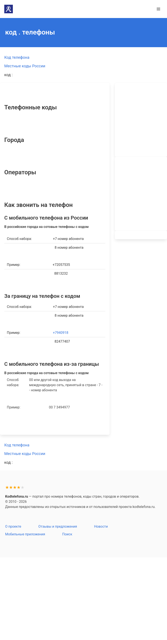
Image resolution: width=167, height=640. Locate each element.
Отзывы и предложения (57, 526)
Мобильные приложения (25, 534)
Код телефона (16, 57)
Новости (101, 526)
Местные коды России (24, 66)
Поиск (67, 534)
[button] (158, 9)
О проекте (13, 526)
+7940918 (60, 333)
